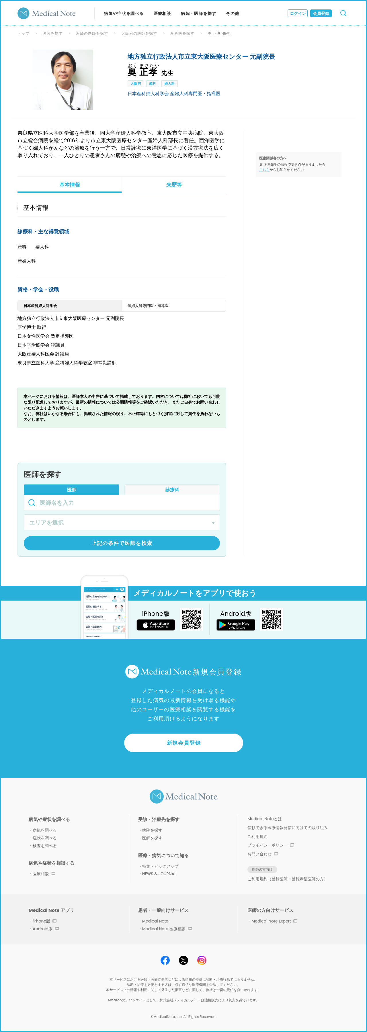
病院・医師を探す (198, 13)
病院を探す (152, 830)
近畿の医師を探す (92, 33)
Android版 (46, 929)
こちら (264, 169)
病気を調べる (45, 830)
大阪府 (135, 83)
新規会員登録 (184, 742)
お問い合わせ (262, 854)
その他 (232, 13)
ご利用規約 (257, 836)
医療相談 (162, 13)
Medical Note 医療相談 (167, 929)
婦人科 (169, 83)
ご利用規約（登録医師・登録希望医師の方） (287, 879)
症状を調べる (45, 838)
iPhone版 (44, 921)
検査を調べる (45, 846)
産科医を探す (182, 33)
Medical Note (155, 921)
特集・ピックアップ (160, 866)
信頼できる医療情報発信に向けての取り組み (287, 827)
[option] (63, 80)
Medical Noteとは (264, 819)
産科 (152, 83)
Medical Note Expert (274, 921)
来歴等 (174, 184)
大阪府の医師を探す (139, 33)
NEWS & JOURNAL (159, 874)
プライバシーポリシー (270, 845)
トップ (23, 33)
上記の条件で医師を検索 (122, 543)
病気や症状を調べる (124, 13)
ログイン (298, 13)
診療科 (172, 489)
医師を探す (53, 33)
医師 (71, 489)
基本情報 (69, 184)
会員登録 (321, 13)
